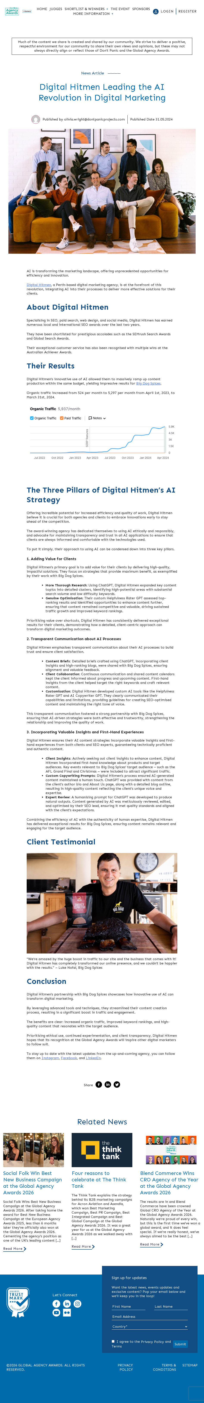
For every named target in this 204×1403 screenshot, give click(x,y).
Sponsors (141, 9)
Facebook (69, 1058)
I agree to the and (141, 1344)
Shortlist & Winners (85, 9)
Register (187, 11)
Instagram (50, 1058)
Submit (180, 1344)
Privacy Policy (152, 1342)
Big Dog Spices (148, 383)
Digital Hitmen (39, 285)
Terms (117, 1346)
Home (42, 9)
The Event (120, 9)
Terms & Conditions (164, 1367)
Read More (13, 1249)
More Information (91, 13)
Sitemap (190, 1365)
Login (167, 11)
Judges (56, 9)
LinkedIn (93, 1058)
